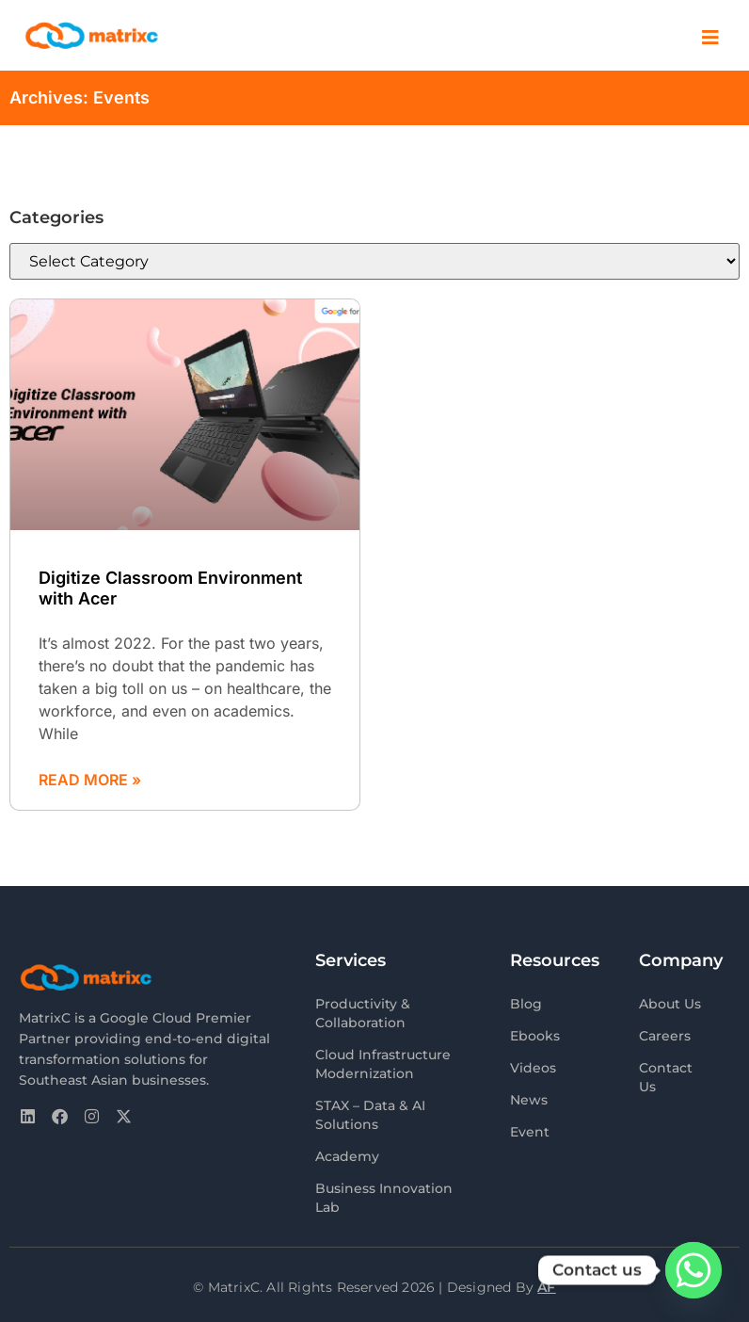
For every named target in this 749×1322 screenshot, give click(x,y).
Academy (347, 1156)
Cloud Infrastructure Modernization (383, 1064)
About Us (670, 1003)
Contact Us (666, 1077)
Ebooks (535, 1035)
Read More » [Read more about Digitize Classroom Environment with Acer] (90, 779)
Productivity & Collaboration (362, 1013)
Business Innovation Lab (384, 1198)
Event (530, 1131)
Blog (526, 1003)
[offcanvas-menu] (710, 38)
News (529, 1099)
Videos (533, 1067)
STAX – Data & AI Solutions (370, 1115)
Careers (665, 1035)
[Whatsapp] (693, 1270)
